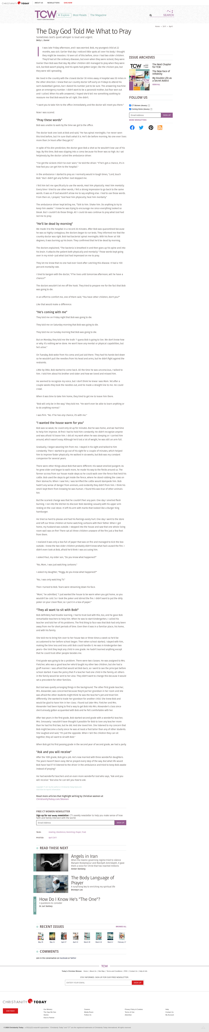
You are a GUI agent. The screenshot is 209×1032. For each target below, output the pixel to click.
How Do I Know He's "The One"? (69, 899)
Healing (52, 832)
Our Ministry (48, 1009)
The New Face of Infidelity (161, 72)
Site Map (101, 971)
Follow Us (87, 1015)
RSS (125, 971)
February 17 (122, 942)
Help (167, 1009)
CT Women (139, 106)
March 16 (99, 942)
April (171, 26)
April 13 (75, 942)
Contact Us (133, 971)
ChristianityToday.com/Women (52, 799)
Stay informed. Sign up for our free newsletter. (104, 977)
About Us (39, 3)
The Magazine (98, 15)
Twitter (73, 958)
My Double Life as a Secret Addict (162, 79)
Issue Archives (142, 57)
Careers (87, 1009)
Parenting (70, 832)
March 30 (87, 942)
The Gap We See (50, 1012)
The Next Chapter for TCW (161, 66)
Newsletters (53, 3)
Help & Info (143, 971)
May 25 (40, 942)
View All (156, 85)
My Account (169, 1015)
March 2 (110, 942)
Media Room (88, 1012)
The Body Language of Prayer (92, 880)
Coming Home (141, 109)
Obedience (60, 832)
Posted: (40, 838)
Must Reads (80, 15)
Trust (84, 832)
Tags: (38, 832)
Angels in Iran (84, 856)
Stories (46, 1015)
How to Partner (49, 1017)
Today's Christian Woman (71, 971)
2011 (164, 26)
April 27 (63, 942)
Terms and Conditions (114, 971)
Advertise (128, 1015)
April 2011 (53, 838)
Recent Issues (52, 927)
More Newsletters (137, 120)
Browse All (121, 927)
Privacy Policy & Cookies (134, 1009)
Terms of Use (129, 1012)
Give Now (68, 3)
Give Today (10, 1011)
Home (157, 26)
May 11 (52, 942)
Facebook (64, 958)
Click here (39, 789)
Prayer (78, 832)
